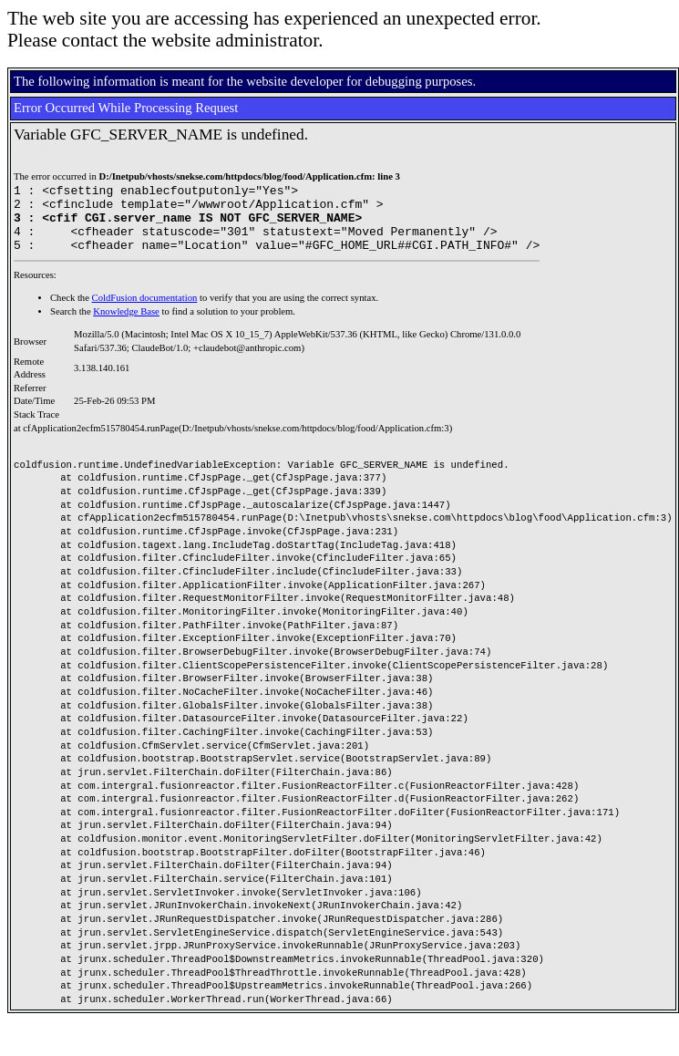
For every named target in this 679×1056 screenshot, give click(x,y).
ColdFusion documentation (145, 311)
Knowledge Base (126, 325)
